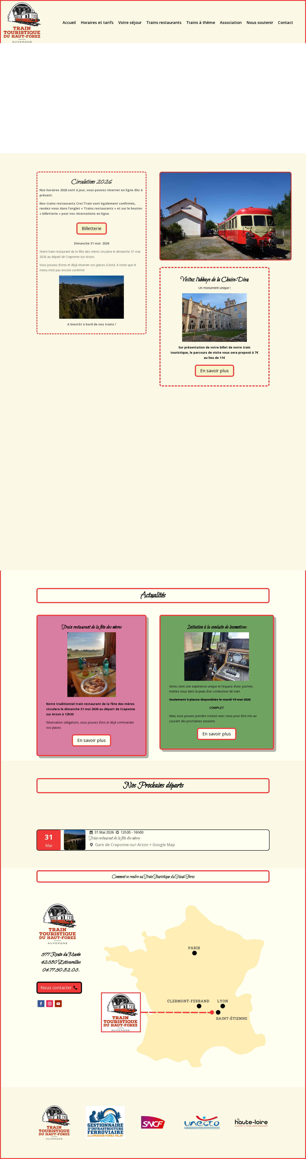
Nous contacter (56, 987)
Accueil (69, 22)
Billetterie (91, 228)
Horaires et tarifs (97, 22)
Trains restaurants (163, 22)
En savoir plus (214, 371)
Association (231, 22)
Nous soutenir (259, 22)
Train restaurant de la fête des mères (114, 838)
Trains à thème (200, 22)
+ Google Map (162, 844)
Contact (285, 22)
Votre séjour (130, 22)
